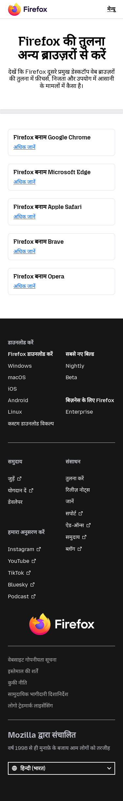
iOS (12, 389)
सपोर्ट (71, 513)
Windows (20, 366)
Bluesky (18, 585)
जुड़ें (11, 479)
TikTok (16, 573)
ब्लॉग (70, 549)
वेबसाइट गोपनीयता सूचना (32, 660)
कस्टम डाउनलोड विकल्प (31, 424)
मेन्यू (111, 9)
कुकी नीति (17, 683)
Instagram (21, 549)
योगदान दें (17, 490)
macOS (17, 377)
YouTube (18, 561)
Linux (15, 412)
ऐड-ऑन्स (75, 525)
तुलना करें (75, 478)
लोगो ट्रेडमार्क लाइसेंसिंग (30, 706)
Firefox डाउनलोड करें (30, 354)
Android (18, 400)
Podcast (18, 596)
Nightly (75, 366)
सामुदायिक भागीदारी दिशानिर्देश (38, 694)
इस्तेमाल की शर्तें (23, 671)
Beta (71, 377)
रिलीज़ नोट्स (78, 490)
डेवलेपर (15, 502)
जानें (70, 501)
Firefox (61, 624)
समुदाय (73, 537)
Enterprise (79, 412)
